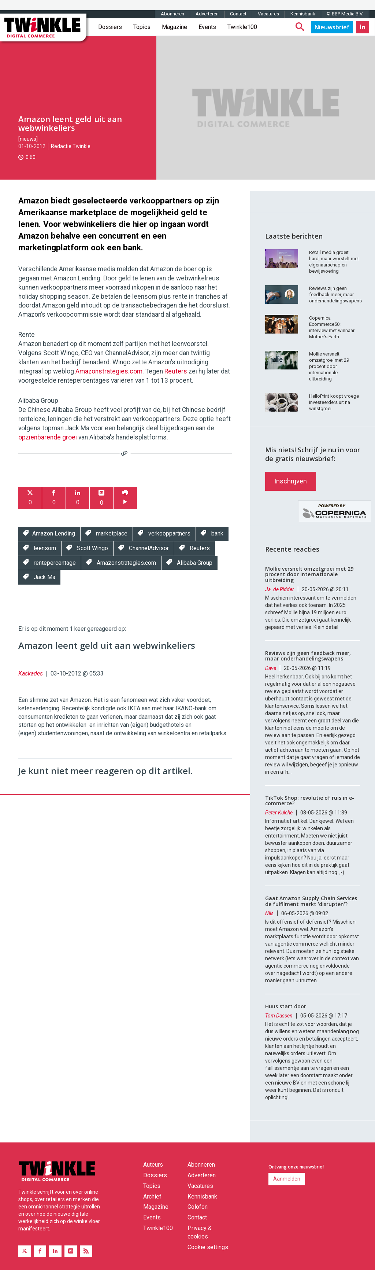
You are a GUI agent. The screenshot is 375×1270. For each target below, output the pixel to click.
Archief (152, 1196)
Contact (238, 13)
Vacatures (268, 13)
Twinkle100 (242, 26)
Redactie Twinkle (70, 146)
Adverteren (207, 13)
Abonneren (172, 13)
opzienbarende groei (47, 437)
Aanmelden (286, 1179)
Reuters (175, 371)
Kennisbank (302, 13)
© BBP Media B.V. (345, 13)
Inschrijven (290, 481)
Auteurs (153, 1164)
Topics (142, 26)
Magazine (174, 26)
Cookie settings (208, 1247)
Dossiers (110, 26)
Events (207, 26)
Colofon (198, 1206)
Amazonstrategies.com (108, 371)
